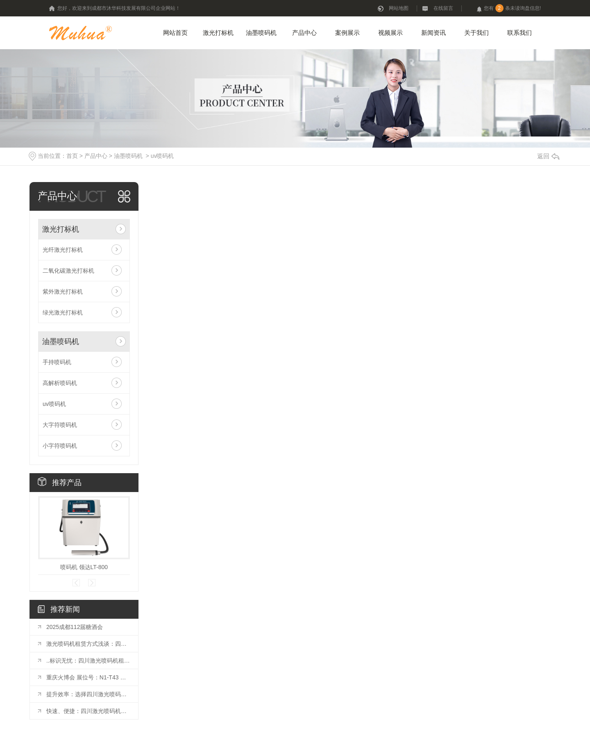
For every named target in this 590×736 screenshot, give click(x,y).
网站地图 (398, 8)
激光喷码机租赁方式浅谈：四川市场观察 (88, 643)
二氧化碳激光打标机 (68, 270)
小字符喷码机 (60, 445)
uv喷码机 (162, 156)
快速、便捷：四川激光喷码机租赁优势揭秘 (88, 711)
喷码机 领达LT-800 (84, 567)
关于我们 (476, 32)
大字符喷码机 (60, 425)
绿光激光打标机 (63, 312)
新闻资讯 (433, 32)
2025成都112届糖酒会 (74, 627)
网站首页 (175, 32)
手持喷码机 (57, 362)
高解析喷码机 (60, 383)
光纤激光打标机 (63, 249)
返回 (548, 156)
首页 (72, 156)
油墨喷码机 (261, 32)
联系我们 (519, 32)
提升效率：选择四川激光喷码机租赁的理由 (88, 694)
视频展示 (390, 32)
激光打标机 (218, 32)
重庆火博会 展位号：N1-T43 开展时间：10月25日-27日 (88, 677)
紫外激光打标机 (63, 291)
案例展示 (347, 32)
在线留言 (443, 8)
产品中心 (304, 32)
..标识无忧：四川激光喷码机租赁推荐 (88, 660)
